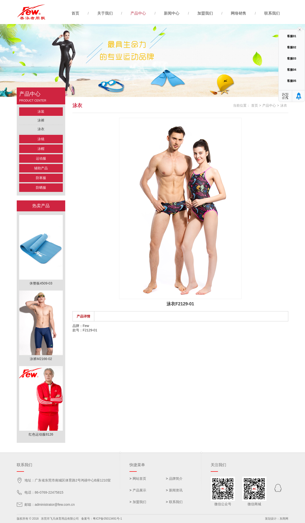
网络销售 (238, 13)
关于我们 (105, 13)
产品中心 (138, 13)
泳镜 (41, 139)
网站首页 (139, 478)
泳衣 (41, 129)
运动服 (41, 158)
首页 (75, 13)
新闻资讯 (176, 490)
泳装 (41, 111)
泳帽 (41, 149)
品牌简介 (176, 478)
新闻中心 (171, 13)
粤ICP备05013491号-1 (107, 518)
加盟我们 (205, 13)
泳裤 (41, 120)
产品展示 (139, 490)
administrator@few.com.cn (55, 504)
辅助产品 (41, 168)
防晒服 (41, 187)
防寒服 (41, 178)
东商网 (284, 518)
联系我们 (272, 13)
